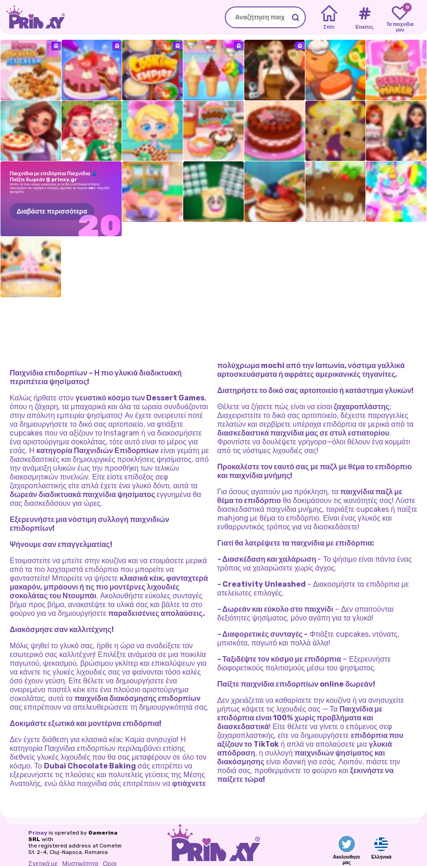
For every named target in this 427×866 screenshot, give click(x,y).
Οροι (110, 850)
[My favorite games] (400, 17)
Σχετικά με (42, 850)
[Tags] (364, 17)
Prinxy (37, 819)
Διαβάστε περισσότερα (52, 211)
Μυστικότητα (80, 850)
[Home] (329, 17)
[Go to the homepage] (32, 17)
